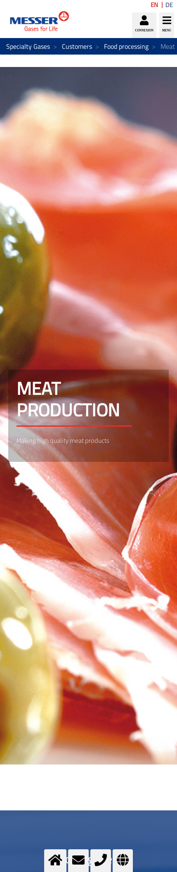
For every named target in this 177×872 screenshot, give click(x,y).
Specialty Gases (28, 46)
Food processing (126, 46)
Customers (77, 46)
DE (169, 5)
